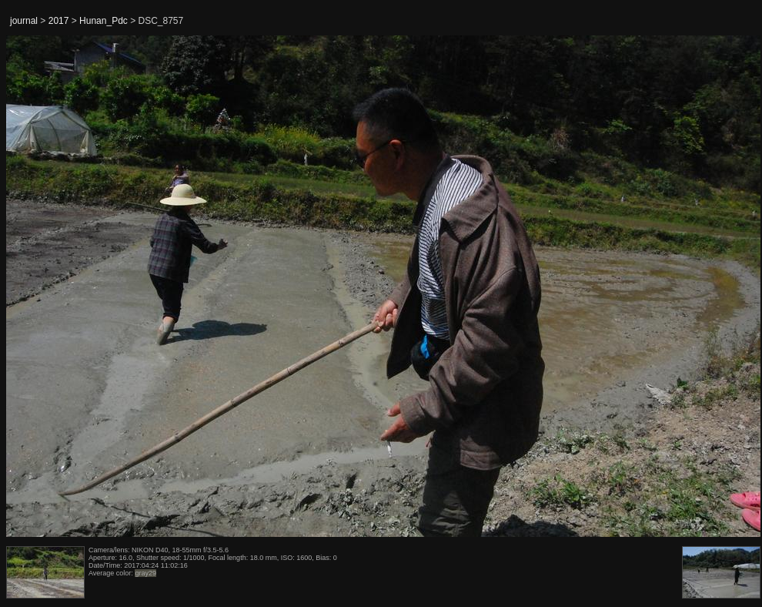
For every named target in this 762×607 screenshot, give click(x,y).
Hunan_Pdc (103, 20)
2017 (58, 20)
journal (24, 20)
